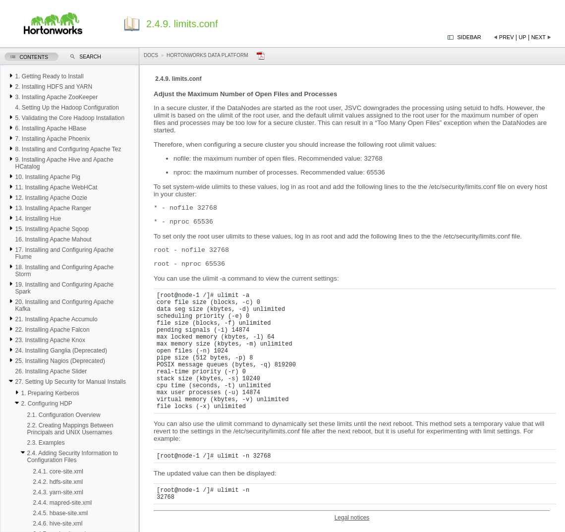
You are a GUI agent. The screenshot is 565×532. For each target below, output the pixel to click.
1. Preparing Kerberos (50, 393)
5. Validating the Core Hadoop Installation (69, 118)
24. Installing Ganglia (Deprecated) (61, 350)
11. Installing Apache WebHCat (56, 187)
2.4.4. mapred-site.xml (62, 502)
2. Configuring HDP (46, 403)
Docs (151, 55)
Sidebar (469, 37)
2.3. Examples (45, 442)
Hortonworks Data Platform (207, 55)
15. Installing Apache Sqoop (52, 229)
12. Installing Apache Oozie (51, 197)
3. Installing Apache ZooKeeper (56, 97)
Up (522, 37)
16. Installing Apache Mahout (53, 239)
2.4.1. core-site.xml (58, 471)
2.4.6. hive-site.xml (57, 523)
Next (538, 37)
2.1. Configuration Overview (63, 415)
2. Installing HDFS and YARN (53, 86)
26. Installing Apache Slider (51, 371)
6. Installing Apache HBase (50, 128)
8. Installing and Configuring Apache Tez (68, 149)
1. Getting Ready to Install (49, 76)
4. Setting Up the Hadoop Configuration (66, 107)
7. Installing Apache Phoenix (52, 138)
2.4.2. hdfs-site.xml (58, 481)
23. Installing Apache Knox (50, 340)
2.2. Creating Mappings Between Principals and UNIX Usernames (70, 429)
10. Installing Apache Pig (47, 177)
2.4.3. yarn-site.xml (58, 492)
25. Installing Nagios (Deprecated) (60, 360)
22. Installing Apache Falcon (52, 329)
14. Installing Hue (38, 218)
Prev (506, 37)
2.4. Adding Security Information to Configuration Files (72, 457)
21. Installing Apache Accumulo (56, 319)
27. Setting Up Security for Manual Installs (70, 381)
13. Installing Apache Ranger (53, 208)
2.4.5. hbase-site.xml (60, 513)
